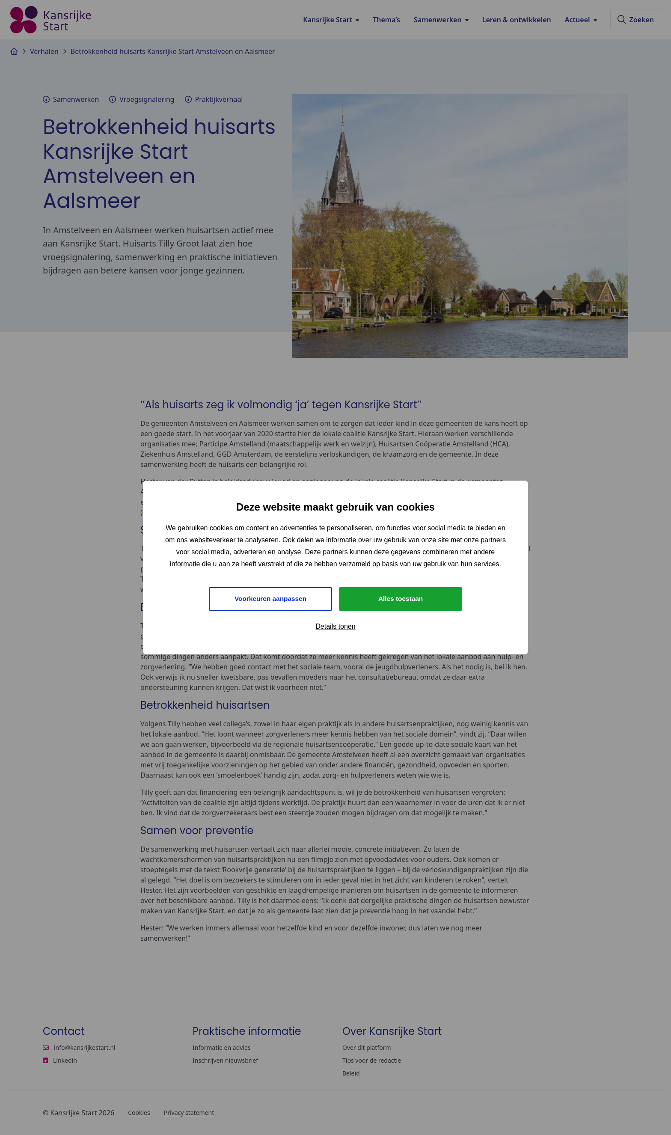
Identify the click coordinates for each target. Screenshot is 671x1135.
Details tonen (335, 626)
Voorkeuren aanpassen (270, 598)
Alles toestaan (400, 598)
